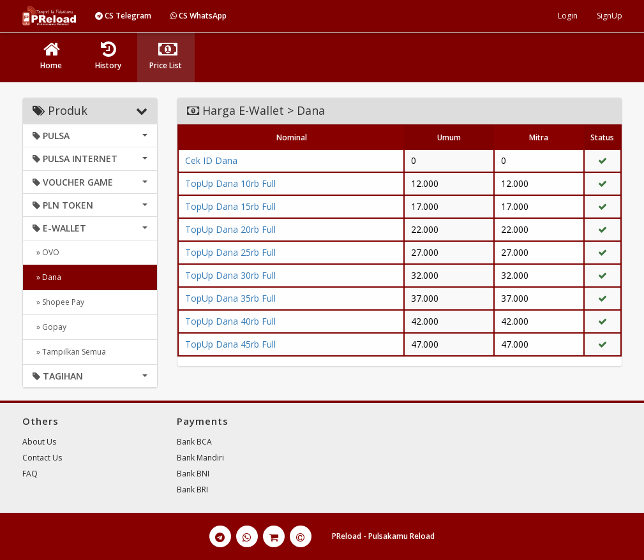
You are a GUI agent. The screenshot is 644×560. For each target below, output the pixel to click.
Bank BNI (193, 473)
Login (568, 15)
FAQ (30, 473)
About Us (39, 441)
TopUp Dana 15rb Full (230, 206)
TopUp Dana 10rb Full (230, 183)
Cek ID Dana (211, 160)
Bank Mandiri (200, 457)
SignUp (609, 15)
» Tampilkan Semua (69, 351)
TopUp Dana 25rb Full (230, 252)
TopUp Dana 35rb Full (230, 298)
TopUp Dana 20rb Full (230, 229)
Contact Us (42, 457)
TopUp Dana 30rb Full (230, 275)
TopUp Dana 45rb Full (230, 344)
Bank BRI (192, 489)
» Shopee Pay (58, 302)
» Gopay (49, 326)
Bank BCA (194, 441)
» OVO (46, 252)
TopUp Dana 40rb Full (230, 321)
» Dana (47, 277)
